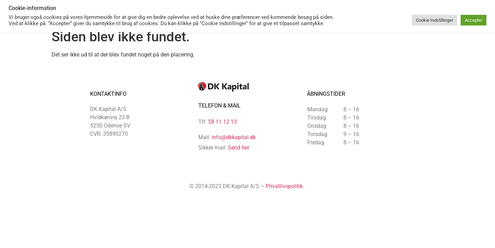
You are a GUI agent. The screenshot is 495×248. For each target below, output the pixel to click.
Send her (238, 147)
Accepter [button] (473, 20)
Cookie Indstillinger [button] (434, 20)
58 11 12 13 (222, 121)
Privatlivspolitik (284, 186)
